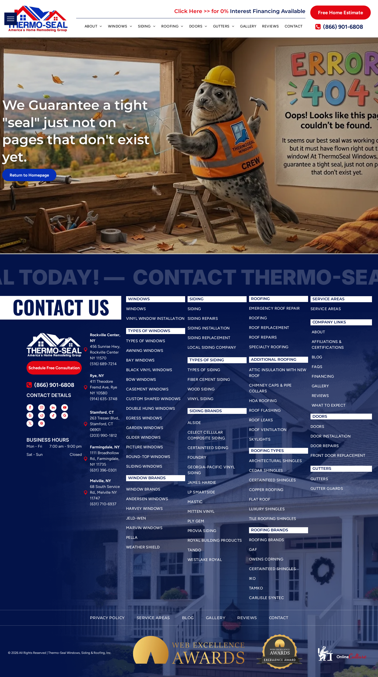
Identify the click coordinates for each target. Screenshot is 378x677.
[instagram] (41, 408)
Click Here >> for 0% (201, 11)
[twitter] (30, 424)
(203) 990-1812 (103, 435)
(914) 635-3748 (103, 399)
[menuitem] (93, 27)
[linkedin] (53, 408)
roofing (260, 450)
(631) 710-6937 (103, 504)
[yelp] (30, 416)
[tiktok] (53, 416)
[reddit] (41, 416)
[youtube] (64, 408)
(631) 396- (99, 470)
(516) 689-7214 (103, 364)
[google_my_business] (64, 416)
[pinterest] (41, 424)
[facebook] (30, 408)
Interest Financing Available (267, 11)
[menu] (10, 19)
